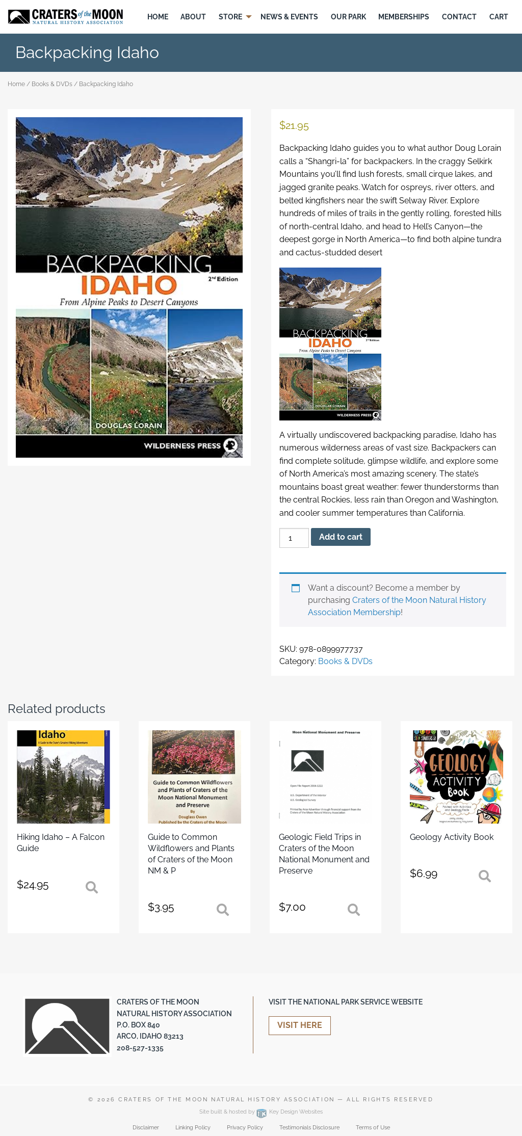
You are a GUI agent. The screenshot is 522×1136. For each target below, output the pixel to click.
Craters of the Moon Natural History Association (226, 1099)
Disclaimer (146, 1127)
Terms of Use (373, 1127)
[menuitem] (157, 17)
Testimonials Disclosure (309, 1127)
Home (16, 84)
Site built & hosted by (260, 1111)
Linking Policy (193, 1127)
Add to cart (340, 537)
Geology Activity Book (451, 837)
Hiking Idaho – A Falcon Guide (61, 842)
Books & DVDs (52, 84)
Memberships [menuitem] (403, 17)
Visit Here (299, 1025)
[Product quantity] (294, 538)
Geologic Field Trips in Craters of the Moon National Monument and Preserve (324, 854)
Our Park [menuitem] (348, 17)
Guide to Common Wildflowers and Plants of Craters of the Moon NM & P (191, 854)
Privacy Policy (245, 1127)
